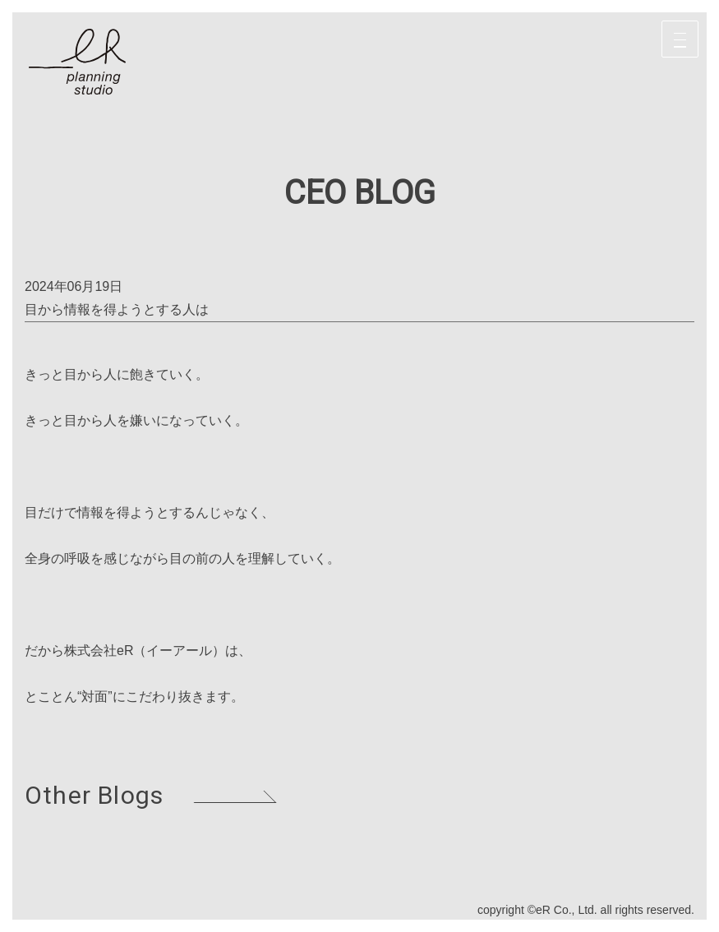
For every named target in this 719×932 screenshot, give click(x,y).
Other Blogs (94, 795)
